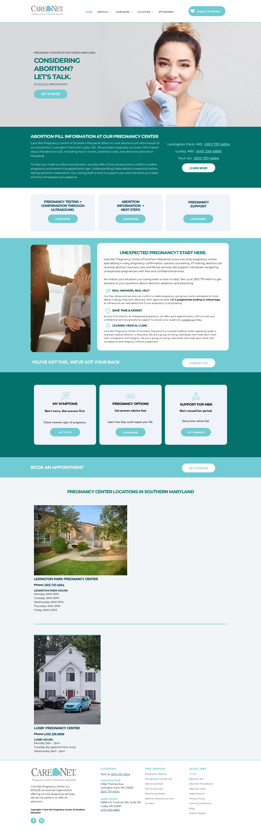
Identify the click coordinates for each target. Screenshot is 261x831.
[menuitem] (89, 12)
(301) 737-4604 (120, 774)
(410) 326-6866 (110, 810)
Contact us (188, 319)
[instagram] (41, 821)
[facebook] (33, 821)
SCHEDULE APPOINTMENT (50, 84)
